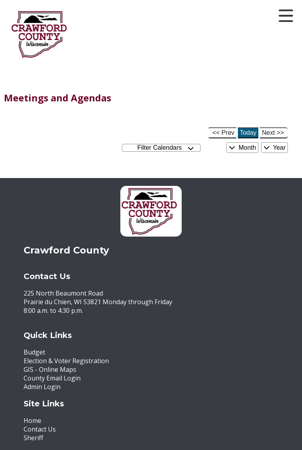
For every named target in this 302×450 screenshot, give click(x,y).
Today (248, 132)
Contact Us (40, 429)
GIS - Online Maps (50, 369)
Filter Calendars (165, 148)
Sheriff (33, 437)
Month (242, 147)
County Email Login (52, 378)
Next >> (273, 132)
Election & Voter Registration (66, 360)
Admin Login (42, 386)
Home (32, 420)
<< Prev (223, 132)
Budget (34, 352)
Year (274, 147)
